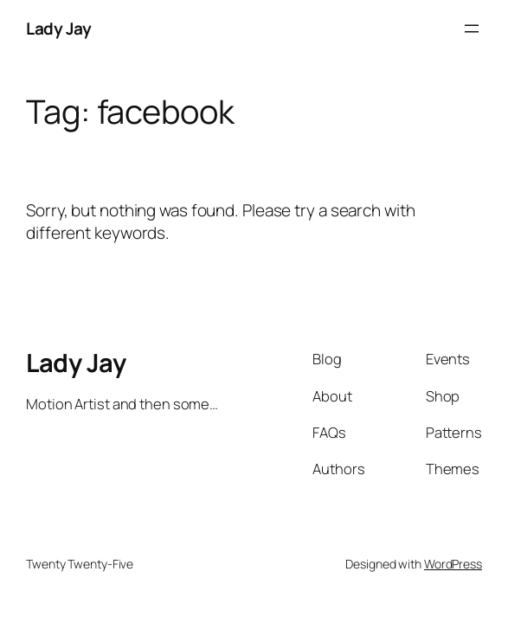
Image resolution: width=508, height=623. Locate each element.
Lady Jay (58, 28)
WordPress (453, 564)
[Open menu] (471, 28)
